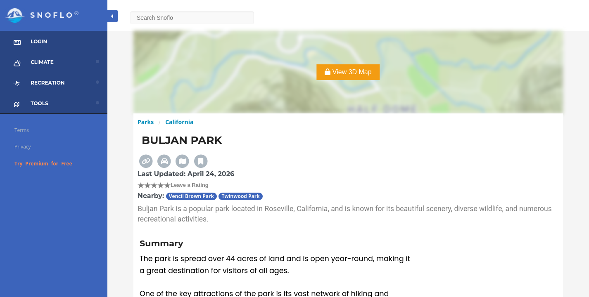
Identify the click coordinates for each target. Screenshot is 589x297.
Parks (146, 122)
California (179, 122)
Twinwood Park (240, 196)
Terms (21, 130)
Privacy (22, 146)
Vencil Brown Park (191, 196)
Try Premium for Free (43, 163)
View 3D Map (348, 71)
